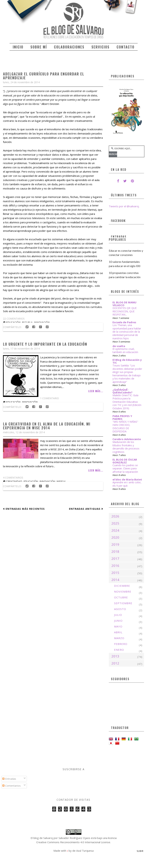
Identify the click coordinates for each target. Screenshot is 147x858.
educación (13, 402)
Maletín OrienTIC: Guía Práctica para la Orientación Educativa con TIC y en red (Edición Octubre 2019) (127, 402)
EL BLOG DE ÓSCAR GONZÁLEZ (125, 461)
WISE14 (61, 481)
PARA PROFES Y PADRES (122, 417)
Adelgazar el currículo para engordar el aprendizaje (43, 75)
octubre (121, 597)
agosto (120, 609)
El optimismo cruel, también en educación (125, 350)
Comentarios (11, 785)
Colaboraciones (69, 47)
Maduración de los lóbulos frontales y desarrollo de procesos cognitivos (126, 446)
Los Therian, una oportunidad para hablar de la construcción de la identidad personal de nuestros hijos (127, 331)
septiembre (123, 603)
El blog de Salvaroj (42, 838)
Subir (140, 851)
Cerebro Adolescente (127, 439)
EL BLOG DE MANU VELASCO (124, 304)
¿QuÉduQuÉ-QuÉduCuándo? (122, 391)
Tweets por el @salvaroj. (124, 206)
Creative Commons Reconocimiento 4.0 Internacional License (73, 842)
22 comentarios (14, 318)
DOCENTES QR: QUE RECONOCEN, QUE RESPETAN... (125, 311)
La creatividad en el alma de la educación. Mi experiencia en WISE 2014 (46, 425)
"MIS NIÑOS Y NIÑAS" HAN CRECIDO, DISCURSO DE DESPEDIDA (125, 426)
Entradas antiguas (84, 508)
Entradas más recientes (25, 508)
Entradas (9, 778)
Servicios (100, 47)
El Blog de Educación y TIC (127, 361)
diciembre (122, 585)
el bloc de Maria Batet (127, 479)
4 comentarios (13, 477)
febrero (120, 644)
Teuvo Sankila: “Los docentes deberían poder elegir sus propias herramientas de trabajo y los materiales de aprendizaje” (127, 374)
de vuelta (119, 346)
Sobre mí (38, 47)
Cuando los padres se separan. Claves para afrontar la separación (125, 468)
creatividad (14, 481)
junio (118, 620)
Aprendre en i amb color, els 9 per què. (127, 484)
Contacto (125, 47)
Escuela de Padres (124, 322)
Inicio (18, 47)
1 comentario (49, 398)
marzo (119, 638)
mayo (118, 626)
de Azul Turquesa (83, 850)
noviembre (122, 591)
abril (118, 632)
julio (118, 615)
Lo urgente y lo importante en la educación (45, 344)
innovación (30, 402)
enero (119, 649)
